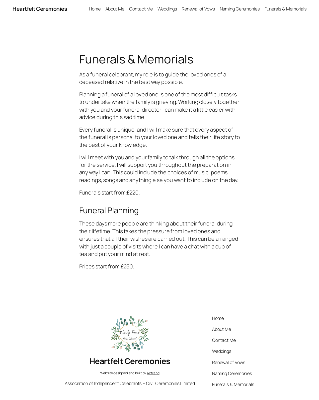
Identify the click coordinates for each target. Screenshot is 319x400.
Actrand (153, 373)
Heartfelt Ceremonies (39, 8)
